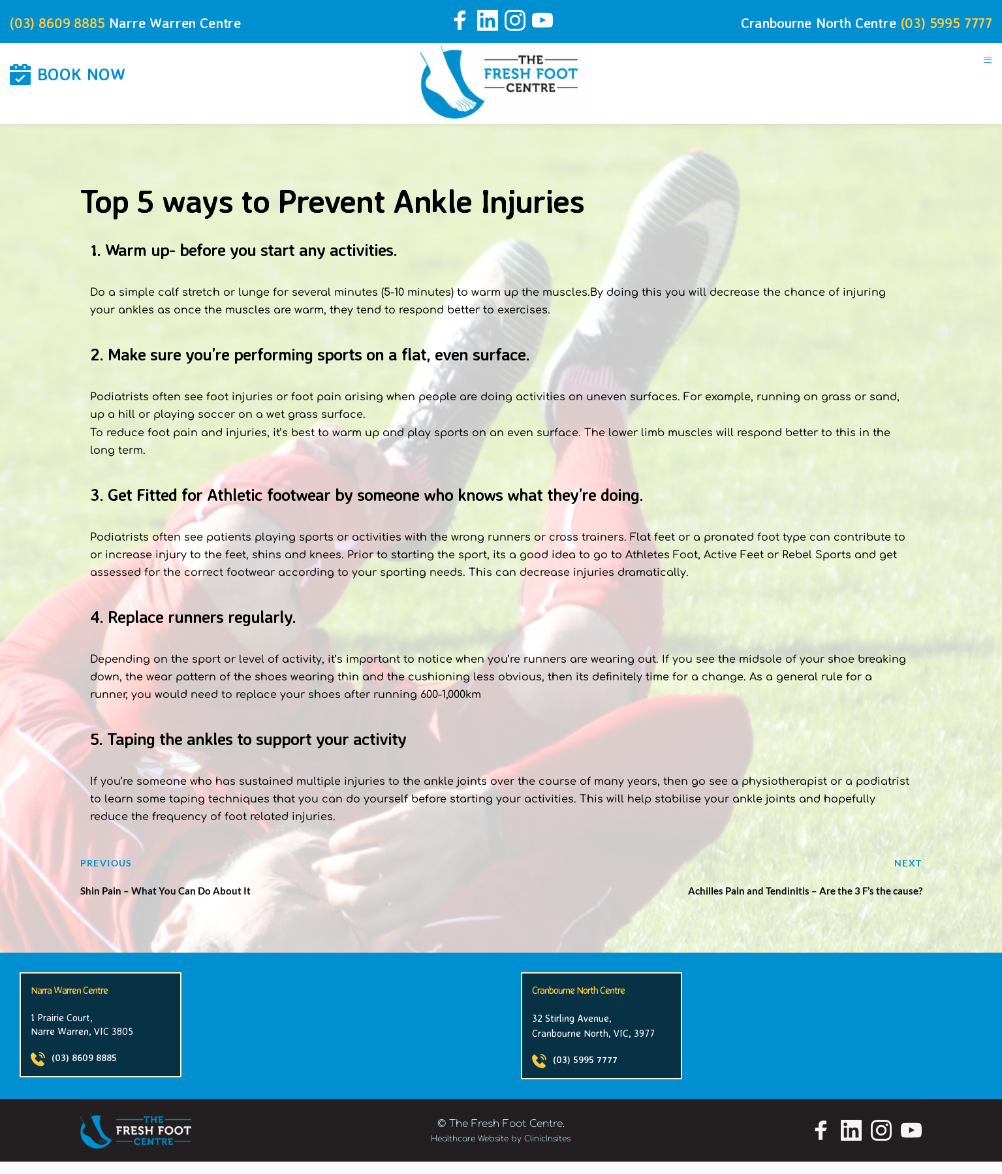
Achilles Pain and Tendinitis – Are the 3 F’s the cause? (761, 899)
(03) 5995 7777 (940, 21)
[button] (981, 69)
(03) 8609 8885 (63, 21)
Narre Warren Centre (195, 21)
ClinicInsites (547, 1151)
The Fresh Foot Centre (506, 1136)
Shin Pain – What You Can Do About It (195, 899)
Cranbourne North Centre (794, 21)
